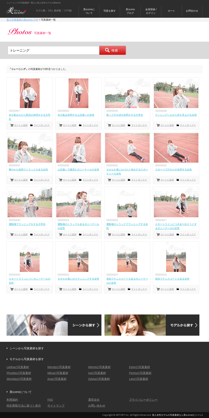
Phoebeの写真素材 (19, 373)
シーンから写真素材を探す (27, 348)
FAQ (50, 399)
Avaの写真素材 (57, 379)
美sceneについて (89, 11)
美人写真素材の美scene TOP (22, 19)
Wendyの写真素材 (59, 367)
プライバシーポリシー (143, 399)
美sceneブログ (130, 11)
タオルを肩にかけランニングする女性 (78, 278)
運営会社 (94, 399)
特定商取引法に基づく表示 (24, 405)
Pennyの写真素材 (140, 373)
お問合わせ (192, 10)
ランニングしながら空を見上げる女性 (176, 115)
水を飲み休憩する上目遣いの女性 (76, 115)
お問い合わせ (96, 405)
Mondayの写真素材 (19, 379)
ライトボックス (41, 125)
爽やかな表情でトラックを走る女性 (28, 169)
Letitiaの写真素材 (18, 367)
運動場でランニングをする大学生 (27, 224)
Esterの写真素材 (139, 367)
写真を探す (109, 10)
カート (171, 10)
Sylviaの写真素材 (99, 379)
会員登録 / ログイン (151, 11)
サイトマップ (55, 405)
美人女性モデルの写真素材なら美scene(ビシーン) (177, 414)
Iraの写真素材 (97, 373)
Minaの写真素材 (57, 373)
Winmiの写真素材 (99, 367)
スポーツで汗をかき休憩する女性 (173, 169)
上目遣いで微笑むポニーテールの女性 (78, 169)
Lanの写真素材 (138, 379)
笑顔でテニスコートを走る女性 (172, 278)
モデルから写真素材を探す (27, 359)
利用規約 (12, 399)
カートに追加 (21, 125)
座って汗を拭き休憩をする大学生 (124, 115)
